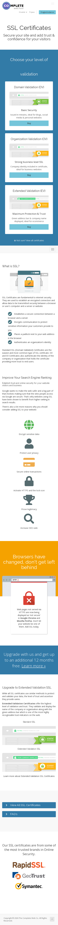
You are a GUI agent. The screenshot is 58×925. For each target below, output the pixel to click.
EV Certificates (13, 355)
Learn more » (34, 665)
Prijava (32, 12)
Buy (29, 123)
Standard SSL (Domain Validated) (17, 350)
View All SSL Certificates (25, 805)
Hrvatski (23, 12)
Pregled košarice (47, 12)
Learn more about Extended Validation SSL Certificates (29, 776)
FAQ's (13, 814)
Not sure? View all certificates (29, 240)
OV (51, 352)
